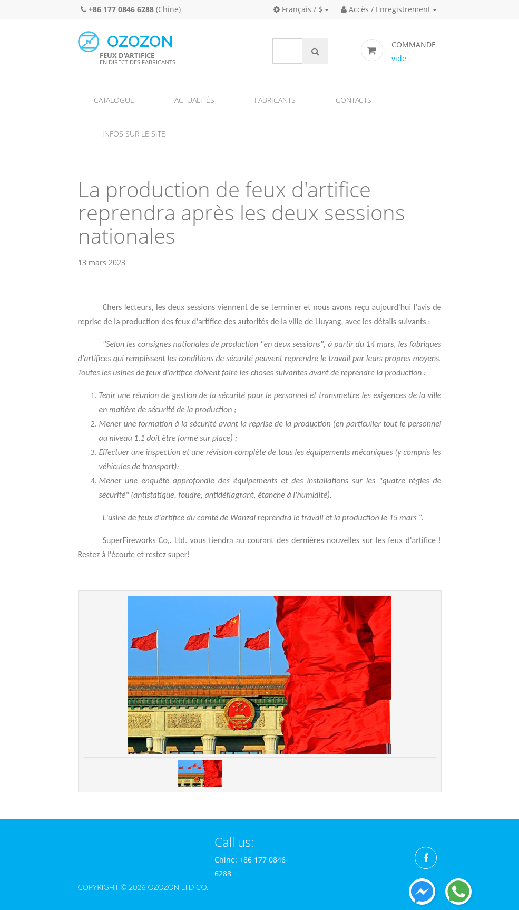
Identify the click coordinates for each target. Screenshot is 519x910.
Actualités (194, 100)
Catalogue (114, 100)
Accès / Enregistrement (385, 9)
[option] (260, 675)
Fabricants (275, 100)
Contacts (353, 100)
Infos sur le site (133, 134)
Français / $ (297, 9)
